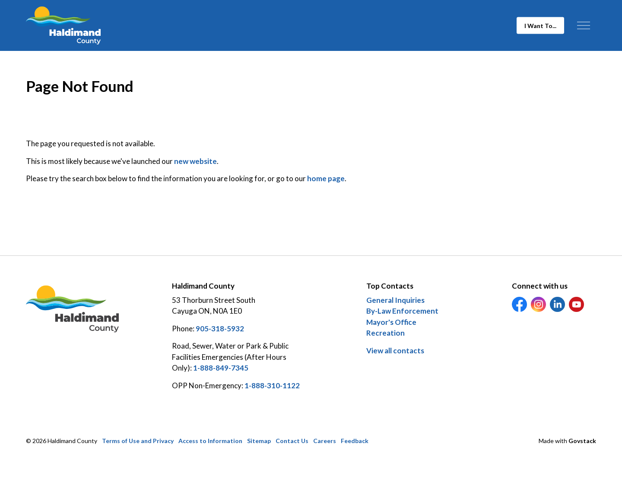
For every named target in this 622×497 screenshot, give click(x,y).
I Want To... (540, 26)
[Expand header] (583, 25)
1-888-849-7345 (220, 367)
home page (326, 178)
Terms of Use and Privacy (138, 440)
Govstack (582, 440)
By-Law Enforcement (402, 310)
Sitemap (259, 440)
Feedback (354, 440)
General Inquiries (395, 300)
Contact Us (292, 440)
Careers (324, 440)
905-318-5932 (220, 328)
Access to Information (210, 440)
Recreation (385, 332)
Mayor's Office (391, 322)
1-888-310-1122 (272, 385)
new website (195, 161)
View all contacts (395, 350)
